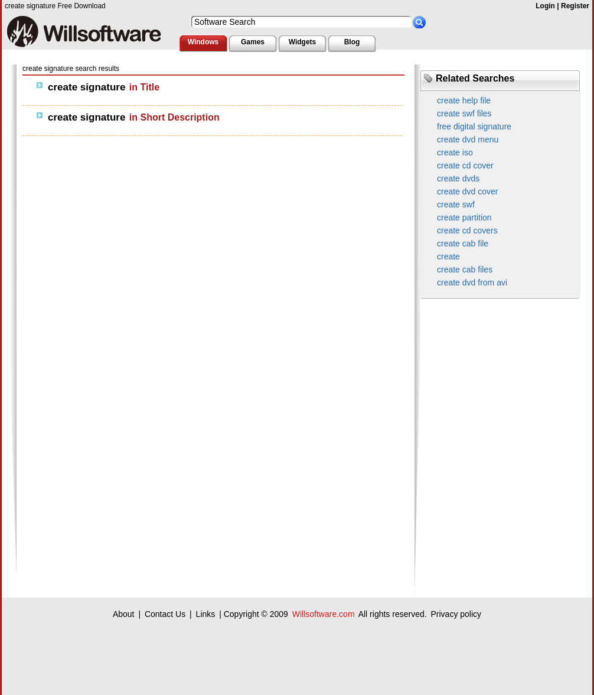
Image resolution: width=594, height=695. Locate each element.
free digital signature (474, 126)
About (124, 614)
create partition (464, 217)
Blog (352, 42)
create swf (456, 204)
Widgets (302, 42)
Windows (203, 42)
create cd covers (467, 230)
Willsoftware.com (323, 614)
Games (253, 42)
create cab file (462, 243)
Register (575, 6)
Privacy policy (455, 614)
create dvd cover (467, 191)
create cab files (464, 269)
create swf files (464, 113)
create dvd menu (467, 139)
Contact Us (165, 614)
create (448, 256)
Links (206, 614)
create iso (455, 152)
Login (545, 6)
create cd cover (465, 165)
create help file (464, 100)
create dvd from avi (472, 282)
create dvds (458, 178)
